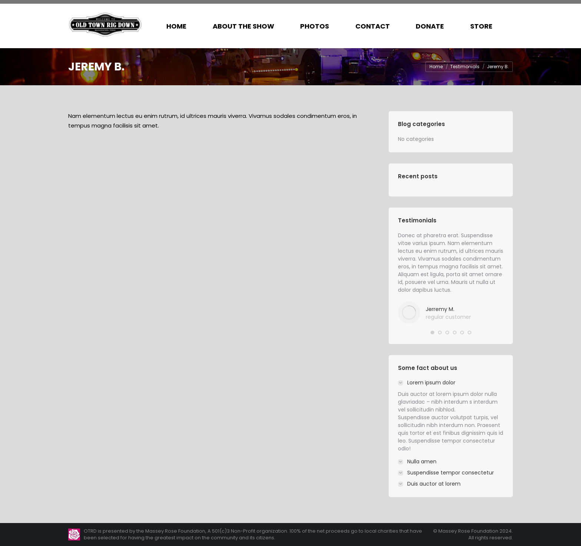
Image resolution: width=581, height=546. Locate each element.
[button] (432, 332)
